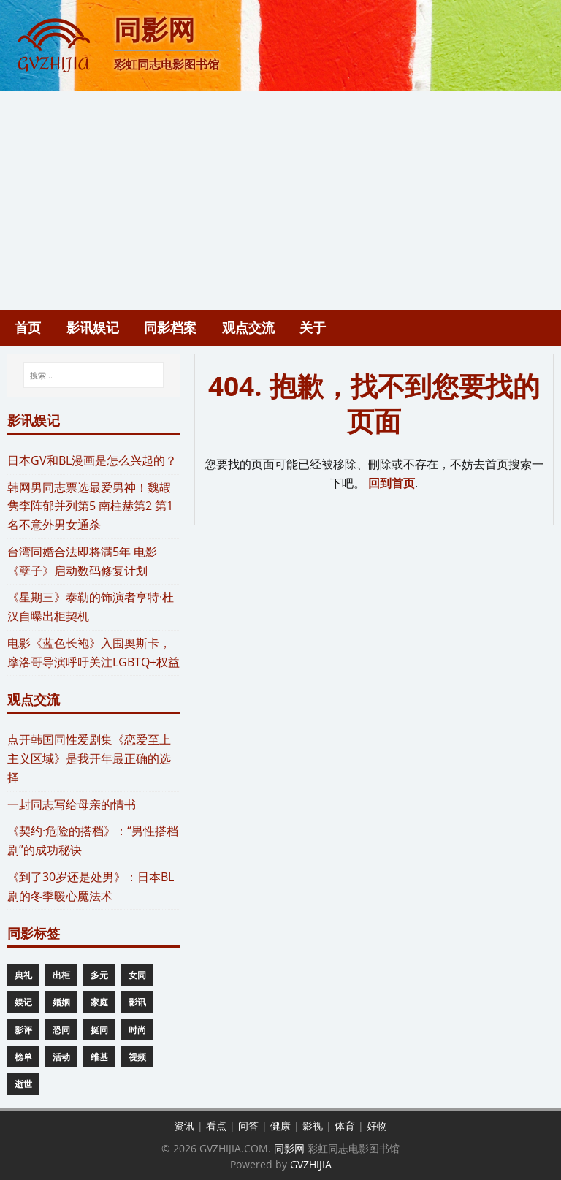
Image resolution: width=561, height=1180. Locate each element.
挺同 (99, 1030)
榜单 (23, 1057)
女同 (137, 975)
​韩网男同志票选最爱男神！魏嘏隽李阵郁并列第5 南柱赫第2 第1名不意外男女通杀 (90, 506)
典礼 (23, 975)
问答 (248, 1126)
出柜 (61, 975)
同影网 (289, 1148)
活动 (61, 1057)
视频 (137, 1057)
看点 (216, 1126)
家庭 (99, 1002)
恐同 (61, 1030)
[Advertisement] (280, 200)
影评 (23, 1030)
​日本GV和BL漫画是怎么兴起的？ (92, 460)
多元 (99, 975)
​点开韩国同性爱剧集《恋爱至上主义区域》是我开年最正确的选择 (89, 758)
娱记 (23, 1002)
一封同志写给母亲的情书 (71, 804)
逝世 (23, 1084)
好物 (377, 1126)
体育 (345, 1126)
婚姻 (61, 1002)
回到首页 (391, 483)
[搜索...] (93, 375)
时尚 (137, 1030)
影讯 (137, 1002)
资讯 (184, 1126)
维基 (99, 1057)
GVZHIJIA (311, 1164)
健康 (280, 1126)
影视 (312, 1126)
